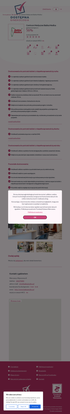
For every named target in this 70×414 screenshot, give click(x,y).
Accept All (35, 406)
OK (35, 217)
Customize (12, 406)
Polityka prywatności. (35, 212)
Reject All (23, 406)
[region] (23, 401)
